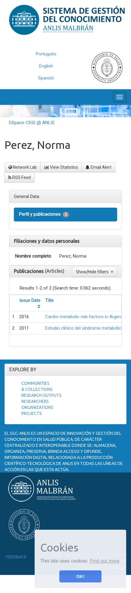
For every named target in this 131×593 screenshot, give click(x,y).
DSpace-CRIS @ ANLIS (32, 122)
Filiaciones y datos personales (47, 241)
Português (46, 54)
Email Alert (98, 167)
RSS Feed (19, 177)
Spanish (46, 78)
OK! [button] (80, 576)
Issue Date (29, 300)
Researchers (35, 401)
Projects (31, 413)
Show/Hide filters (94, 271)
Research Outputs (41, 395)
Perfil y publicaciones (44, 214)
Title (49, 300)
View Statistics (61, 167)
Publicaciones (29, 271)
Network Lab (22, 167)
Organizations (37, 407)
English (46, 66)
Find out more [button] (105, 560)
